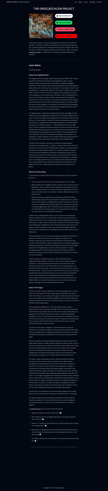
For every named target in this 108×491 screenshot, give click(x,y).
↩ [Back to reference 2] (43, 419)
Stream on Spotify (64, 23)
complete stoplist (35, 409)
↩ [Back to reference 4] (40, 434)
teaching (92, 2)
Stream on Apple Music (65, 29)
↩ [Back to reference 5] (35, 441)
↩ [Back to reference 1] (61, 413)
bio (76, 2)
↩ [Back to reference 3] (46, 426)
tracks (86, 2)
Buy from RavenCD (64, 16)
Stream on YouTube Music (66, 36)
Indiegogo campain (35, 52)
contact (99, 2)
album (80, 2)
